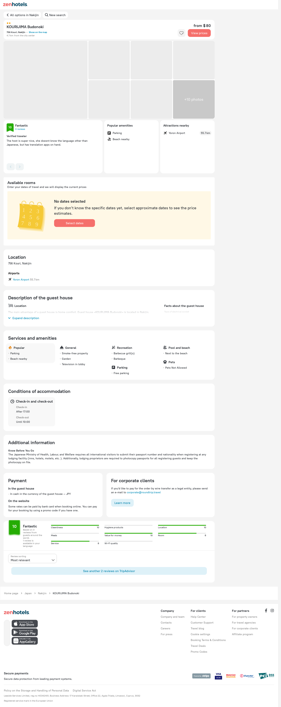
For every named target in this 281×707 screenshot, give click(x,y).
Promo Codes (199, 651)
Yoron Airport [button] (21, 279)
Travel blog (197, 628)
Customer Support (202, 622)
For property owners (244, 616)
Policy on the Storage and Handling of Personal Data (36, 690)
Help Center (198, 616)
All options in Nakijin (24, 15)
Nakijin (42, 593)
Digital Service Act (84, 690)
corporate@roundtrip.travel (144, 492)
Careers (165, 628)
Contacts (166, 622)
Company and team (172, 616)
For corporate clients (245, 628)
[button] (46, 80)
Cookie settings (200, 634)
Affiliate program (242, 634)
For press (166, 634)
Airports (13, 273)
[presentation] (32, 558)
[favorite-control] (181, 33)
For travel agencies (244, 622)
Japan (28, 593)
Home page (11, 593)
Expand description (23, 318)
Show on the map (38, 32)
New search (57, 15)
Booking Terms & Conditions (208, 640)
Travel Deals (198, 646)
